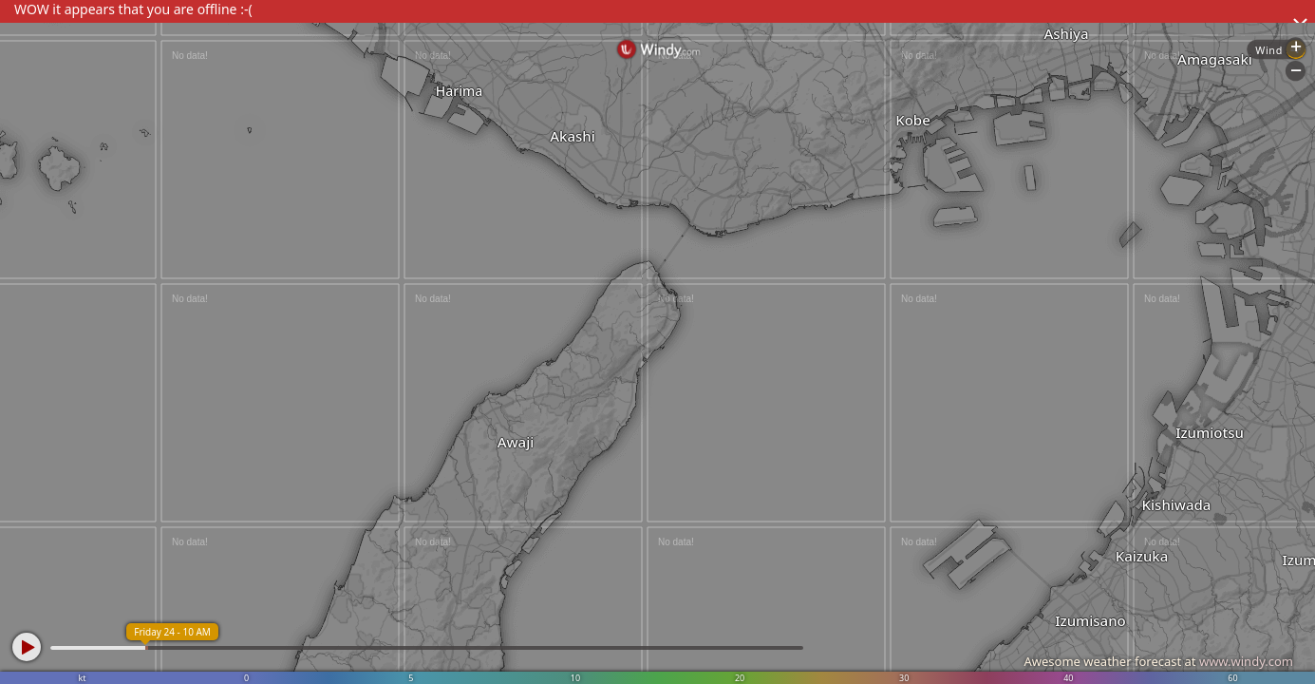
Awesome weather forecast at (1158, 661)
